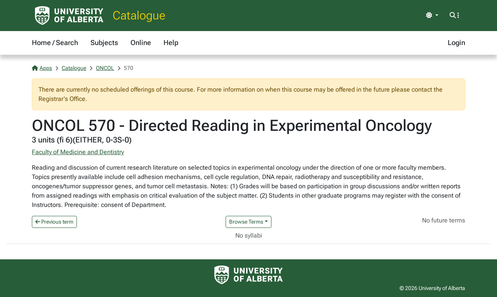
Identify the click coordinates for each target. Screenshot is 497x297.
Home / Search (55, 42)
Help (170, 42)
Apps (42, 68)
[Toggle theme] (432, 15)
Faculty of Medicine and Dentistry (78, 152)
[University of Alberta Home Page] (69, 15)
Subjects (104, 42)
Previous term (54, 222)
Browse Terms (246, 222)
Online (140, 42)
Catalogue (139, 15)
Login (456, 42)
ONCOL (105, 68)
